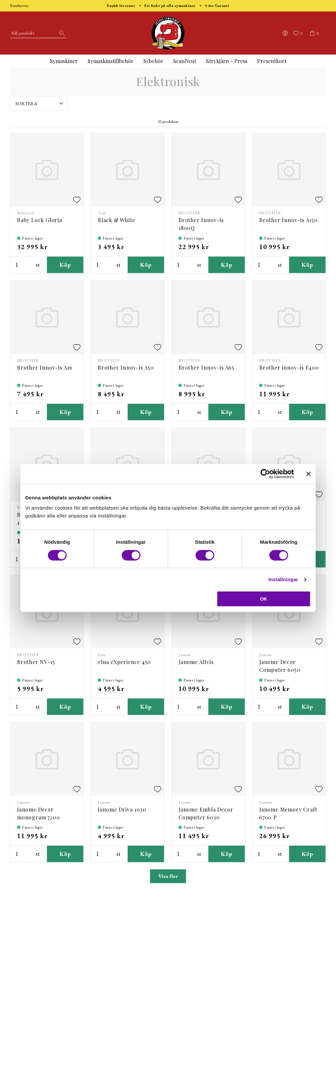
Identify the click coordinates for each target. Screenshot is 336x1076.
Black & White (116, 220)
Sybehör (153, 60)
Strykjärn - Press (226, 60)
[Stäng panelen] (308, 473)
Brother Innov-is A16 (45, 367)
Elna (102, 654)
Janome (185, 654)
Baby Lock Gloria (39, 220)
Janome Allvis (195, 661)
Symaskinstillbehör (111, 60)
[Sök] (61, 33)
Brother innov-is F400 (289, 367)
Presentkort (271, 60)
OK (263, 599)
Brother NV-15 (36, 661)
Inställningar (283, 579)
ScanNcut (184, 60)
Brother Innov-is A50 (126, 367)
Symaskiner (64, 60)
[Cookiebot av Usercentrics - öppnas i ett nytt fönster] (265, 474)
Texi (102, 213)
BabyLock (25, 213)
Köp (65, 264)
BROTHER (189, 213)
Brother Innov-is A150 (288, 220)
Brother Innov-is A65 (206, 367)
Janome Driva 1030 (122, 809)
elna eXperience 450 (124, 661)
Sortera (40, 103)
